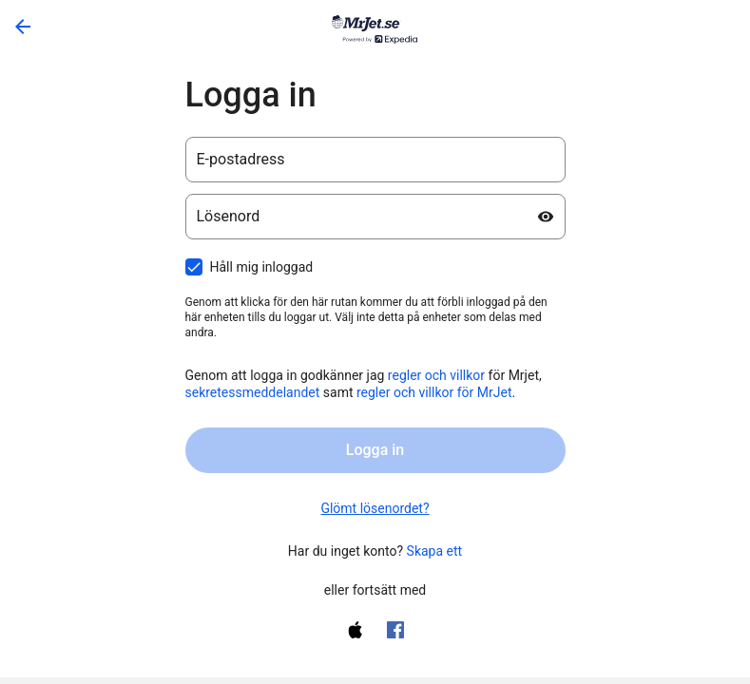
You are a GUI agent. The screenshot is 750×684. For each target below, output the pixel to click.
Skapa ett (435, 551)
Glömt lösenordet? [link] (374, 508)
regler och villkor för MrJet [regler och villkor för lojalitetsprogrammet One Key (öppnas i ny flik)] (434, 392)
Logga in (375, 450)
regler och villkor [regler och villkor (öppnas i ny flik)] (436, 375)
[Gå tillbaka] (23, 26)
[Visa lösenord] (546, 216)
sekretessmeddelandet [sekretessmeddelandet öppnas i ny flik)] (252, 392)
